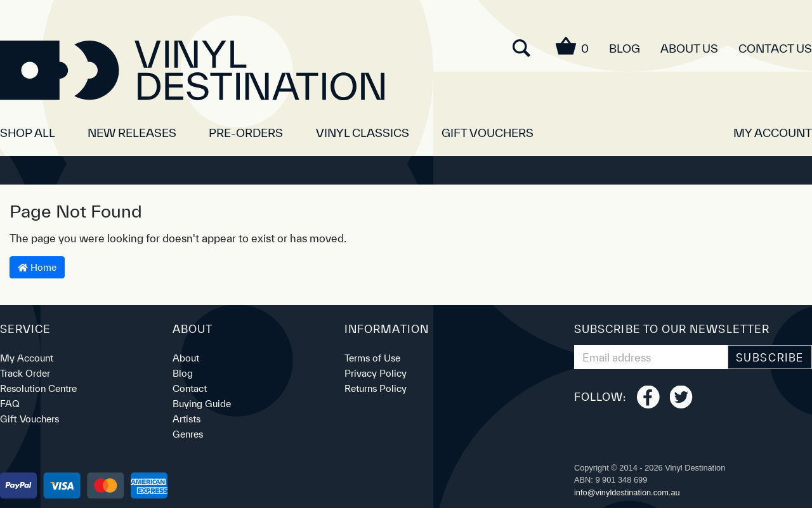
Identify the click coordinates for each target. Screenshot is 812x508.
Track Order (25, 373)
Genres (188, 434)
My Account (26, 358)
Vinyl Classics (362, 133)
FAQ (10, 403)
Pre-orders (246, 133)
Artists (186, 419)
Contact (190, 388)
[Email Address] (651, 357)
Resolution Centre (38, 388)
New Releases (132, 133)
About (186, 358)
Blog (624, 48)
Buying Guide (202, 403)
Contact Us (775, 48)
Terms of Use (372, 358)
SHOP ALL (27, 133)
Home (37, 267)
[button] (772, 128)
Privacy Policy (375, 373)
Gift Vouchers (488, 133)
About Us (689, 48)
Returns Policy (375, 388)
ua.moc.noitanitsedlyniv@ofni (627, 492)
